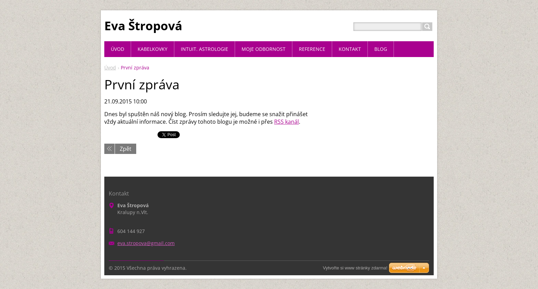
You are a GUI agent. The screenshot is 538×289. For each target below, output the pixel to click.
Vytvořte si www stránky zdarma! (355, 267)
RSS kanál (286, 121)
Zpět (125, 149)
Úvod (110, 67)
